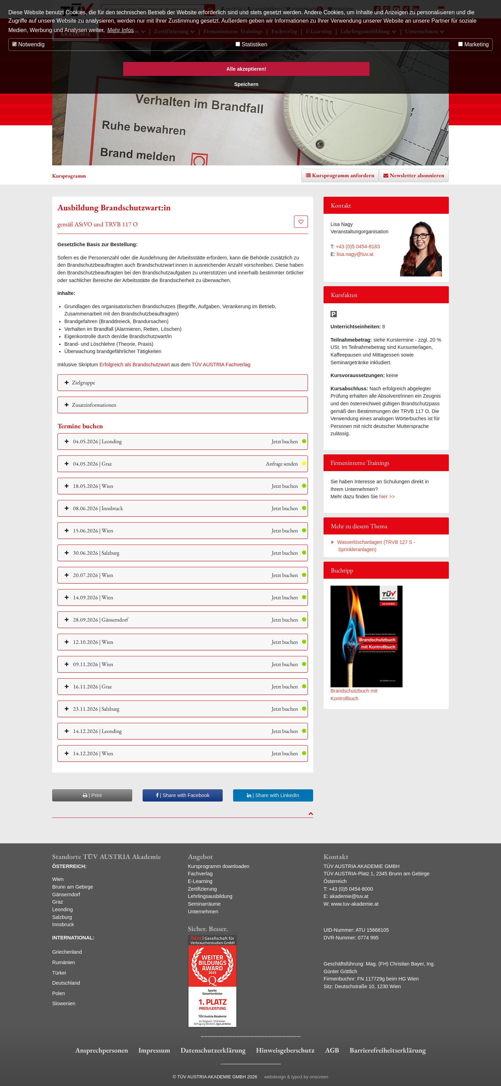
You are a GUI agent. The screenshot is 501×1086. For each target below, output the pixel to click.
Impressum (154, 1050)
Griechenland (67, 952)
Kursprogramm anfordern (343, 175)
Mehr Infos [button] (121, 30)
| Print (92, 795)
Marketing (473, 44)
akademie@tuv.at (349, 896)
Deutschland (66, 983)
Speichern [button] (246, 84)
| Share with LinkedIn (273, 795)
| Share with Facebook (183, 795)
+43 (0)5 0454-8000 (351, 889)
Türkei (59, 973)
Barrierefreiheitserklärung (388, 1050)
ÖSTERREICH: (69, 866)
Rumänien (63, 962)
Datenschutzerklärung (213, 1050)
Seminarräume (204, 904)
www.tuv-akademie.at (355, 904)
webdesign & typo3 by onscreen (296, 1076)
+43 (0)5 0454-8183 (358, 246)
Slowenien (63, 1003)
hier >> (387, 496)
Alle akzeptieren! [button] (246, 69)
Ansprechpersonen (101, 1050)
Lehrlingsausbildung (210, 896)
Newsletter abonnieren (417, 175)
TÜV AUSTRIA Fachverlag (221, 364)
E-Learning (200, 881)
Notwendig (28, 44)
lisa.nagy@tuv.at (355, 254)
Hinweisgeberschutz (285, 1050)
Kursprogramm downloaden (218, 866)
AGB (332, 1050)
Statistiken (251, 44)
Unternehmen (203, 911)
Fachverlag (200, 873)
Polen (58, 993)
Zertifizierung (202, 889)
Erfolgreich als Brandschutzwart (135, 364)
